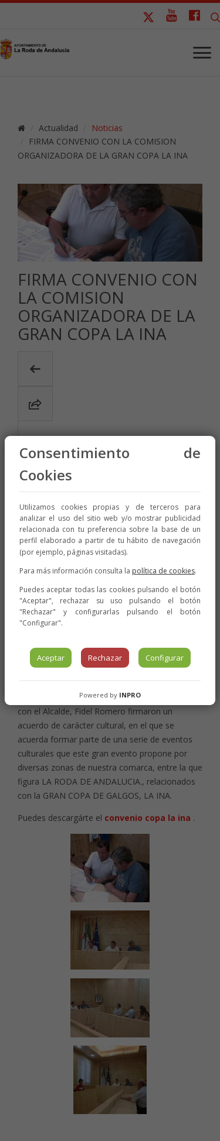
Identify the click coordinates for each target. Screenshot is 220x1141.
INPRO (130, 694)
